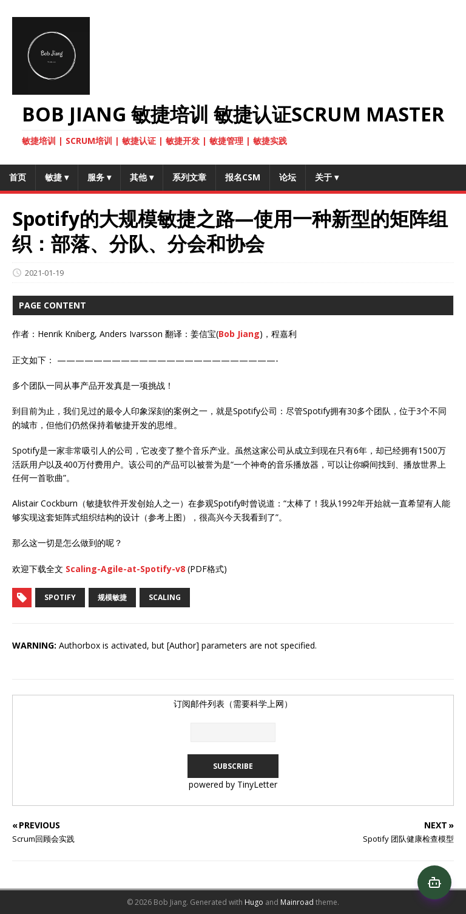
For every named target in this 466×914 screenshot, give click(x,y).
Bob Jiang (239, 333)
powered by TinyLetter (233, 784)
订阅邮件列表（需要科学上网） (233, 703)
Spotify (60, 597)
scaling (165, 597)
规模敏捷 (112, 597)
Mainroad (297, 902)
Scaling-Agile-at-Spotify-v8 (125, 569)
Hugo (254, 902)
